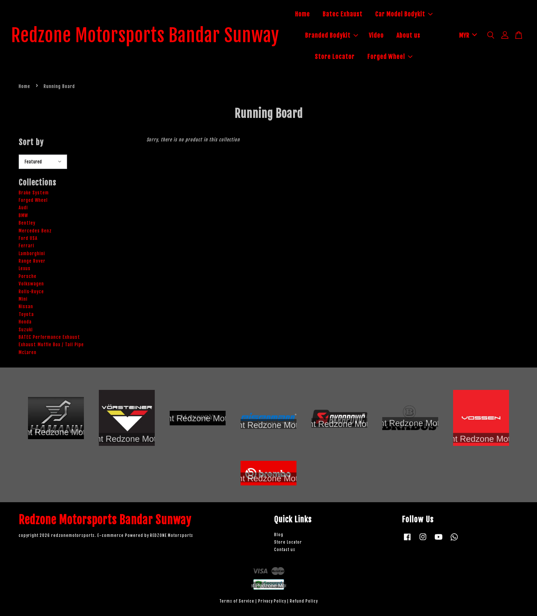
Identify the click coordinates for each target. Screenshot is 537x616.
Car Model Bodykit (404, 14)
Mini (23, 299)
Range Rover (32, 261)
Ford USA (28, 238)
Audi (23, 207)
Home (302, 14)
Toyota (26, 314)
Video (376, 35)
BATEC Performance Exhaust (49, 337)
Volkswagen (31, 284)
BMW (23, 215)
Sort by (31, 142)
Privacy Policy (272, 601)
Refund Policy (304, 601)
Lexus (25, 268)
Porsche (28, 276)
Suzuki (26, 329)
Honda (25, 322)
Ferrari (26, 245)
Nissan (26, 306)
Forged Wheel (389, 56)
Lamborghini (32, 253)
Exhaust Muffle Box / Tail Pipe (51, 344)
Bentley (27, 223)
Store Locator (335, 56)
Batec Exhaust (342, 14)
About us (408, 35)
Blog (278, 534)
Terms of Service (236, 601)
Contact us (284, 549)
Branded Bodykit (331, 35)
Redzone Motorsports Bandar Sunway (145, 36)
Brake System (34, 193)
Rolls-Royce (31, 291)
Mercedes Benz (35, 231)
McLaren (28, 352)
